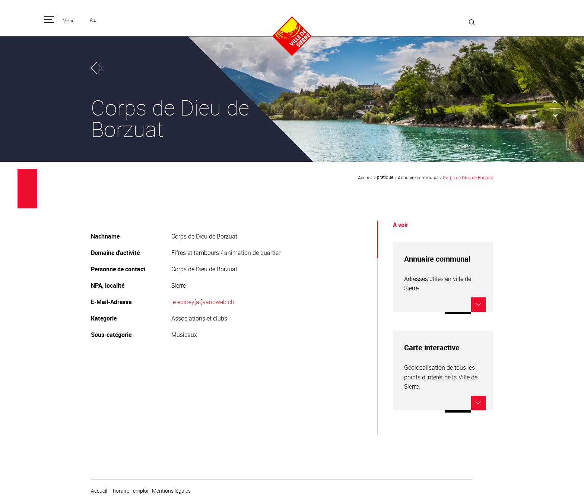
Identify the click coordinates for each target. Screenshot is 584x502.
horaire (121, 491)
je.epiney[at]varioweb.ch (202, 302)
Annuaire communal (418, 177)
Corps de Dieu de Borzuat (468, 177)
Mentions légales (171, 491)
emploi (140, 491)
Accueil (365, 177)
